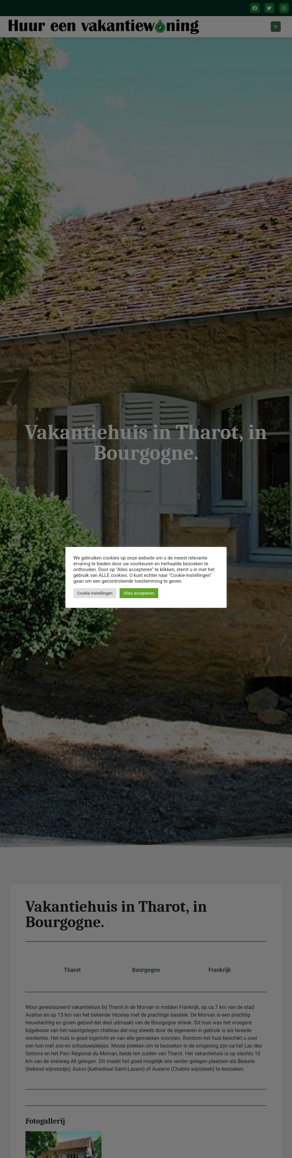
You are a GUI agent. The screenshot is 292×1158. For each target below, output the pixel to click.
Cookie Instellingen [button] (95, 593)
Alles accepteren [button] (139, 593)
